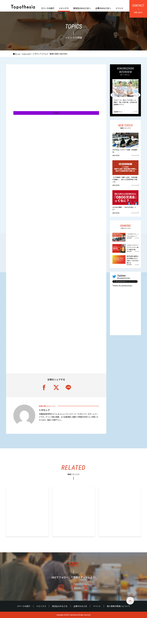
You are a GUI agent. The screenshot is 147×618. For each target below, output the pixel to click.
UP (129, 599)
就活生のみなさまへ (82, 8)
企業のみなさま (80, 606)
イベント (119, 8)
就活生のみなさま (60, 606)
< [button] (112, 95)
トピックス (64, 8)
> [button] (138, 95)
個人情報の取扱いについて (118, 606)
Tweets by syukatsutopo (122, 285)
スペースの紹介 (47, 8)
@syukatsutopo (123, 278)
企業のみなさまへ (103, 8)
